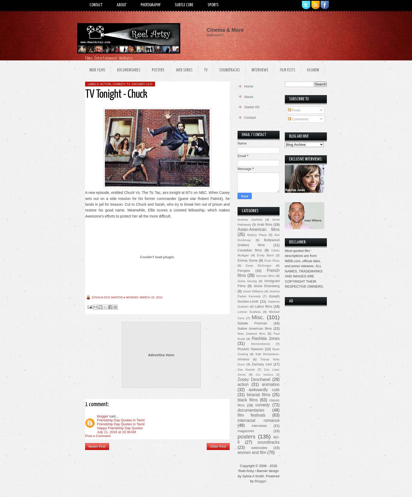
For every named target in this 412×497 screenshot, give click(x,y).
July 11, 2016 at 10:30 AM (116, 432)
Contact (96, 5)
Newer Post (97, 446)
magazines (246, 431)
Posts (294, 110)
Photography (151, 5)
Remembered (260, 343)
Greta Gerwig (247, 281)
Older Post (218, 446)
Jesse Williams (253, 291)
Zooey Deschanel (254, 379)
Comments (298, 119)
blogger (102, 416)
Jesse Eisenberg (267, 286)
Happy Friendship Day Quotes (120, 428)
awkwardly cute (264, 389)
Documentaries (128, 70)
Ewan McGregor (258, 265)
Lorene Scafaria (249, 311)
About (121, 5)
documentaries (251, 410)
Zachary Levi (142, 84)
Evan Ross (272, 260)
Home (158, 445)
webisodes (259, 448)
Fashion (313, 70)
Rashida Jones (266, 338)
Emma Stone (248, 260)
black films (248, 400)
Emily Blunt (265, 255)
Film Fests (287, 70)
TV (206, 70)
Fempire (244, 271)
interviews (259, 426)
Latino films (263, 306)
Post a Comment (98, 436)
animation (271, 384)
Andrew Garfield (250, 219)
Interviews (259, 70)
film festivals (251, 415)
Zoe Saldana (264, 374)
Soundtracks (229, 70)
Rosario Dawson (250, 349)
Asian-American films (259, 229)
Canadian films (250, 250)
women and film (252, 452)
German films (265, 275)
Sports (213, 5)
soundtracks (269, 442)
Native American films (255, 328)
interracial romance (259, 420)
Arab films (264, 224)
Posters (158, 70)
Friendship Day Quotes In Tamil (121, 420)
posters (246, 436)
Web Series (184, 70)
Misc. (257, 317)
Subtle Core (184, 5)
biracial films (258, 394)
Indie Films (97, 70)
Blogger (260, 481)
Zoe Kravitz (246, 369)
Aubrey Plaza (257, 234)
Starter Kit (251, 107)
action (105, 84)
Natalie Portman (252, 323)
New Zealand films (251, 333)
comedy (119, 84)
